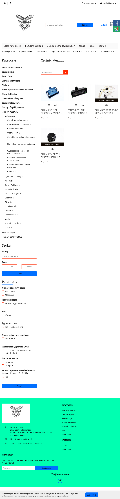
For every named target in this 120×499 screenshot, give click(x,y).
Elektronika (10, 197)
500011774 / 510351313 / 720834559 (26, 443)
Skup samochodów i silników (61, 45)
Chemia (11, 171)
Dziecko (9, 210)
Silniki (5, 85)
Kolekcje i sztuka (13, 223)
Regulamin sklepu (34, 45)
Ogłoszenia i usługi (14, 176)
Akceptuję (91, 494)
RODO (64, 430)
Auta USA (7, 76)
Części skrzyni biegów (12, 98)
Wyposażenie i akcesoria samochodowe (18, 152)
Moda (8, 219)
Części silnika (8, 72)
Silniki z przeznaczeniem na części (17, 89)
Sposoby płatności (70, 426)
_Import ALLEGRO (11, 111)
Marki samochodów (12, 67)
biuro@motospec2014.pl (21, 439)
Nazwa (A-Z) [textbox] (47, 72)
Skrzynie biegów (10, 94)
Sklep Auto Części (12, 45)
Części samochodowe (17, 120)
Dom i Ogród (11, 206)
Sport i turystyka (13, 193)
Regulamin (67, 434)
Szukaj (19, 273)
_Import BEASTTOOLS (12, 237)
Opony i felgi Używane (13, 107)
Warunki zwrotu (69, 410)
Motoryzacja (11, 116)
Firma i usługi (11, 189)
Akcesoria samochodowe (19, 124)
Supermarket (11, 214)
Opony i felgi (13, 133)
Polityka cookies (69, 422)
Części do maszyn (16, 128)
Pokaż (19, 386)
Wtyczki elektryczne (11, 80)
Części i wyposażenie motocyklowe (16, 159)
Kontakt (102, 45)
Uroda (8, 227)
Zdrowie (9, 202)
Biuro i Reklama (12, 185)
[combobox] (54, 72)
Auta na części (8, 232)
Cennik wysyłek (68, 414)
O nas (82, 45)
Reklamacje (67, 418)
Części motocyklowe (12, 103)
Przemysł (9, 181)
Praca (92, 45)
